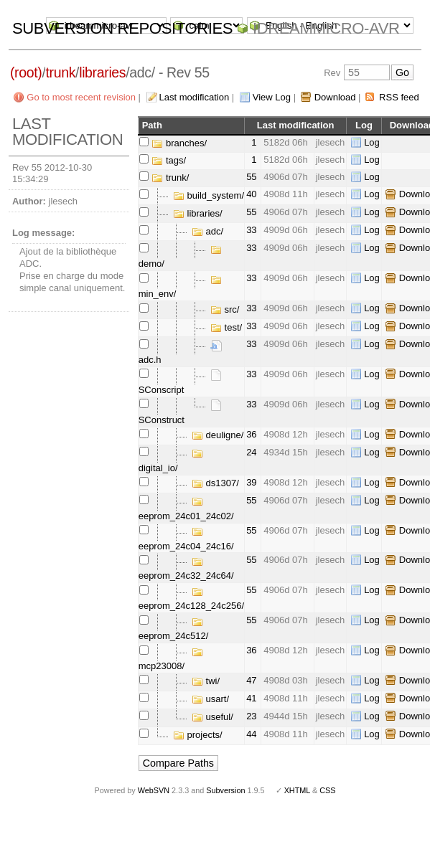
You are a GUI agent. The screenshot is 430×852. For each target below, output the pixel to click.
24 (251, 452)
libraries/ (198, 213)
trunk (60, 72)
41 (251, 698)
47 (251, 680)
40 (251, 194)
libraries (102, 72)
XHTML (297, 790)
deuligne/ (217, 435)
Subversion (225, 790)
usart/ (210, 699)
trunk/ (170, 177)
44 (251, 734)
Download (335, 97)
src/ (225, 309)
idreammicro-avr (326, 28)
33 (251, 229)
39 (251, 482)
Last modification (194, 97)
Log (372, 142)
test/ (226, 327)
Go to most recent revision (81, 97)
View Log (272, 97)
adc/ (207, 231)
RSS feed (399, 97)
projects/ (198, 734)
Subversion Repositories (122, 28)
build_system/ (208, 195)
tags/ (168, 160)
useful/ (212, 716)
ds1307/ (215, 483)
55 (251, 176)
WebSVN (153, 790)
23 (251, 716)
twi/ (206, 681)
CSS (327, 790)
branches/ (179, 143)
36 (251, 434)
